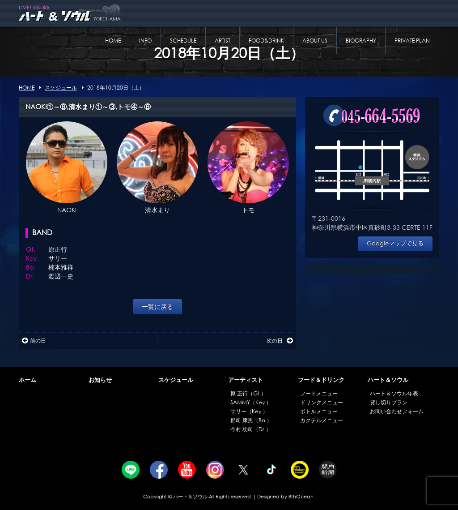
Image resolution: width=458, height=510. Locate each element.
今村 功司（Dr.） (250, 429)
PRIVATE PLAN (412, 40)
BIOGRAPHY (361, 40)
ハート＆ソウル (388, 380)
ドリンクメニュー (321, 402)
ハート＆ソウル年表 (394, 393)
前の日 (34, 340)
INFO (145, 40)
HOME (113, 40)
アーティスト (245, 380)
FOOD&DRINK (266, 40)
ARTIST (222, 40)
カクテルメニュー (321, 420)
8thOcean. (301, 496)
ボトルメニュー (319, 411)
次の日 (280, 340)
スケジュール (175, 380)
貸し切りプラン (388, 402)
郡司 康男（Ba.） (251, 420)
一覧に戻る (157, 306)
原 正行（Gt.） (248, 393)
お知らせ (100, 380)
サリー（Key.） (249, 411)
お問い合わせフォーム (397, 411)
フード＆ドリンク (321, 380)
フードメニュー (319, 393)
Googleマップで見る (395, 243)
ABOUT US (314, 40)
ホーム (27, 380)
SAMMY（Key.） (250, 402)
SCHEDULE (183, 40)
